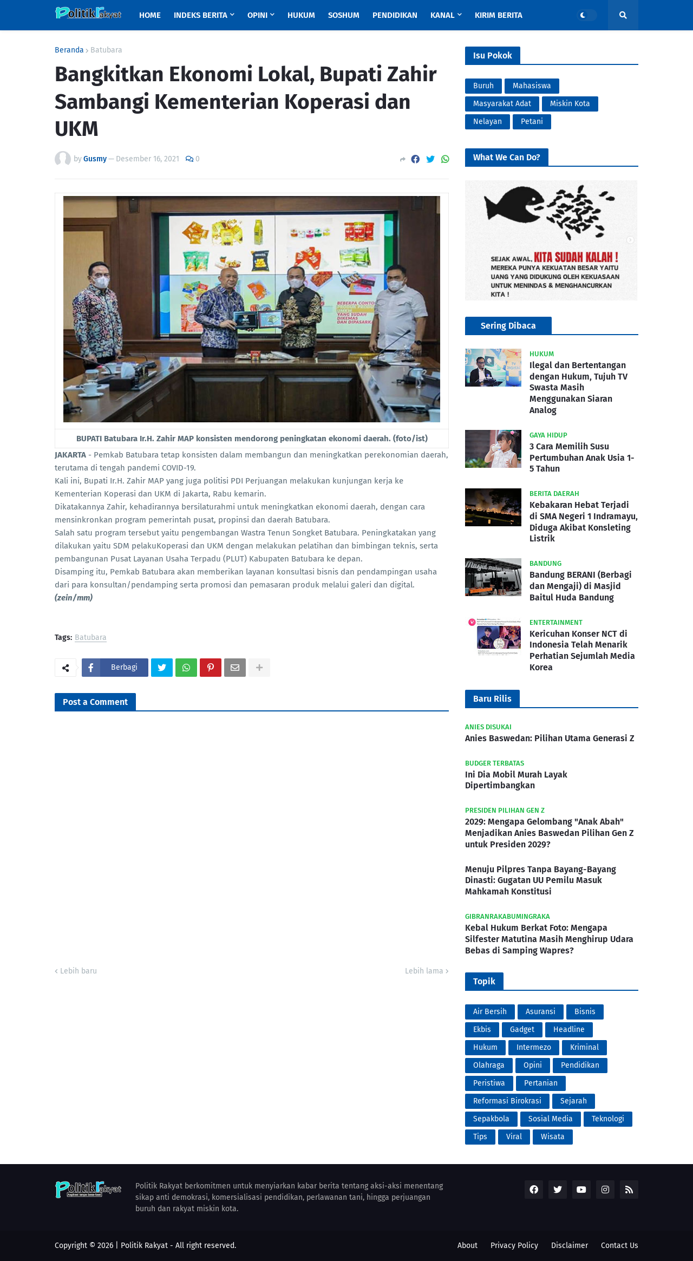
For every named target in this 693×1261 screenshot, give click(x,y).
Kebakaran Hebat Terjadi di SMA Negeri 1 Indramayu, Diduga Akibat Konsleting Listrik (583, 522)
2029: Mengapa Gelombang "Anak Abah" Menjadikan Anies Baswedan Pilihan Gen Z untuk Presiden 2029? (549, 833)
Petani (532, 121)
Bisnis (585, 1011)
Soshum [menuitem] (343, 15)
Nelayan (487, 121)
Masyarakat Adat (502, 103)
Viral (514, 1136)
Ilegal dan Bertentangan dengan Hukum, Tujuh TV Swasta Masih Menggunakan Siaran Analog (578, 387)
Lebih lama (424, 971)
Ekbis (482, 1029)
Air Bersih (490, 1011)
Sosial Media (550, 1118)
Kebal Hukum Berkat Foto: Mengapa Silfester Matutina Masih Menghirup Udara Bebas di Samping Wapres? (549, 939)
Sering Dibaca (508, 326)
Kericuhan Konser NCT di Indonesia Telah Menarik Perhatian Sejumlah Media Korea (582, 650)
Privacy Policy (514, 1245)
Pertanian (541, 1083)
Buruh (483, 85)
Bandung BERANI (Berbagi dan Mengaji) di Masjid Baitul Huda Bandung (580, 586)
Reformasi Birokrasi (507, 1101)
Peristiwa (489, 1083)
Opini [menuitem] (257, 15)
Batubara (106, 50)
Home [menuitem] (150, 15)
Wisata (553, 1136)
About (467, 1245)
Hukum (485, 1047)
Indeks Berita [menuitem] (200, 15)
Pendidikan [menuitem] (394, 15)
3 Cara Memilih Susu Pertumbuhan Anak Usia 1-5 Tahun (582, 457)
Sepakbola (491, 1118)
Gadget (522, 1029)
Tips (480, 1136)
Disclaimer (569, 1245)
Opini (533, 1065)
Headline (569, 1029)
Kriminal (584, 1047)
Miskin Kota (570, 103)
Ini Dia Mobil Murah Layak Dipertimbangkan (516, 780)
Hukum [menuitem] (301, 15)
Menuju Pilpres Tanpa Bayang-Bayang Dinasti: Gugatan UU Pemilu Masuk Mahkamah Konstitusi (540, 880)
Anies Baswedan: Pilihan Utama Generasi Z (550, 738)
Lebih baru (78, 971)
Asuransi (540, 1011)
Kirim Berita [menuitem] (498, 15)
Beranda (69, 50)
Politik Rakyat (144, 1245)
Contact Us (619, 1245)
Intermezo (534, 1047)
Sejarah (573, 1101)
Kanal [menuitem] (442, 15)
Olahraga (489, 1065)
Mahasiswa (532, 85)
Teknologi (608, 1118)
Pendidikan (580, 1065)
